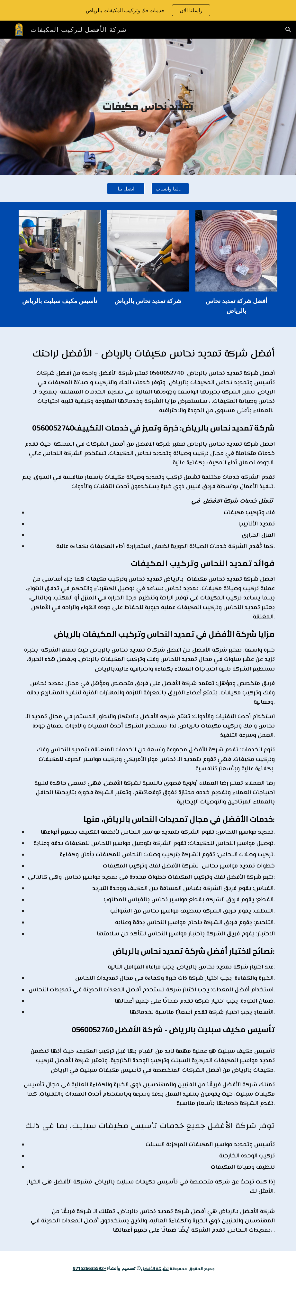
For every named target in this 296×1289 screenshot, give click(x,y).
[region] (148, 10)
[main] (148, 106)
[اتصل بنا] (125, 188)
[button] (288, 29)
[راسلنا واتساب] (170, 188)
